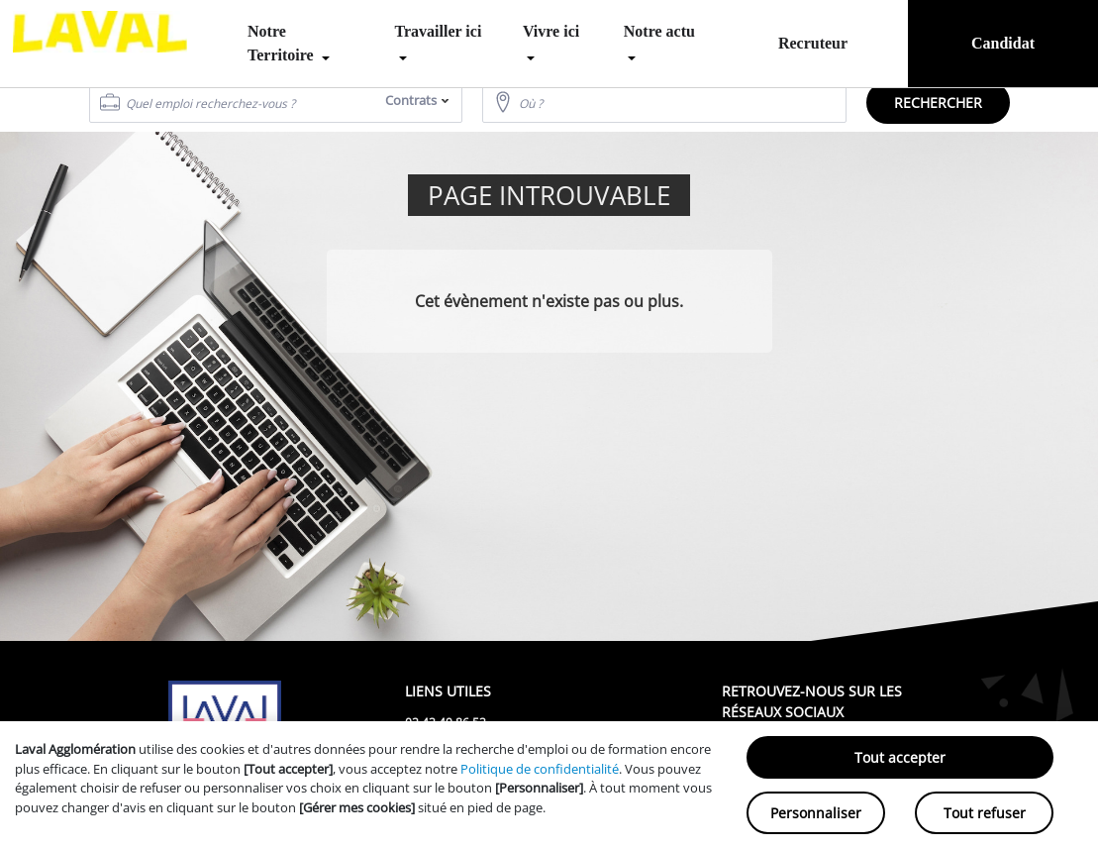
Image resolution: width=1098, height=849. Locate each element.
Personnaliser (815, 812)
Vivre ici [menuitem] (551, 31)
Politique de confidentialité (539, 769)
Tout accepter (900, 757)
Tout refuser (985, 812)
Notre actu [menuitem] (659, 31)
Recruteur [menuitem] (813, 43)
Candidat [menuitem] (1003, 43)
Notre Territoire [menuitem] (283, 43)
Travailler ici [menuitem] (438, 31)
